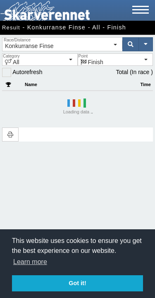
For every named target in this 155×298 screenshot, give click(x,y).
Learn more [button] (30, 261)
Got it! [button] (77, 283)
